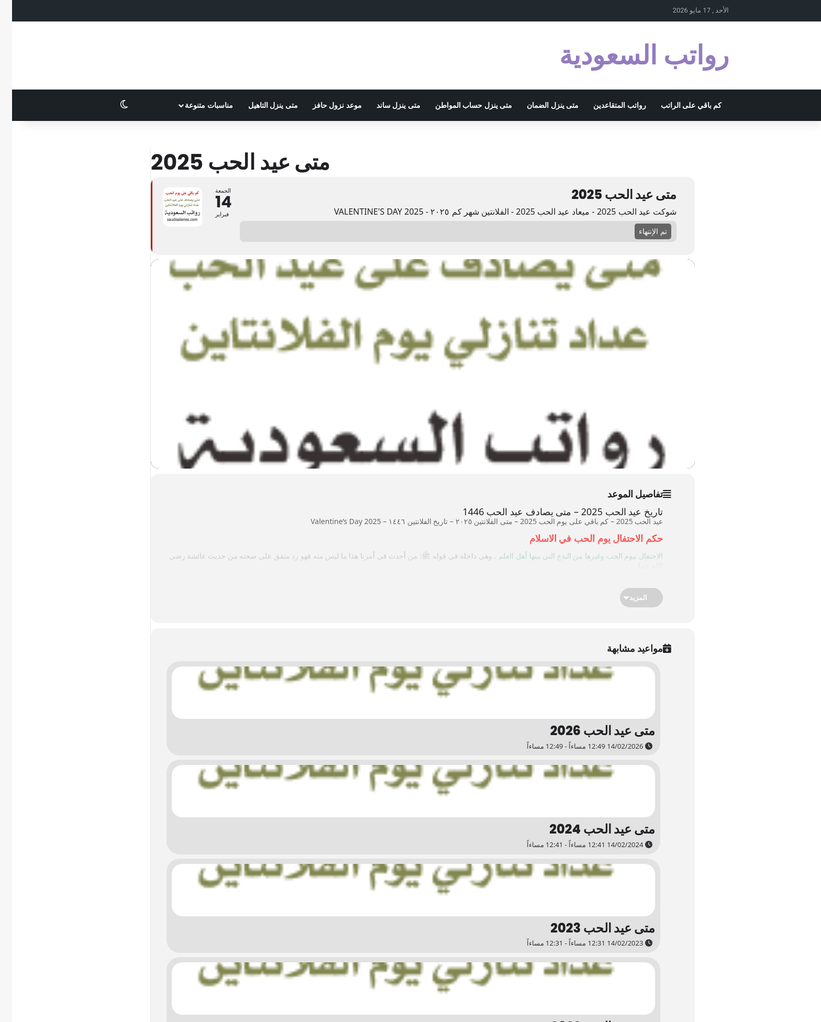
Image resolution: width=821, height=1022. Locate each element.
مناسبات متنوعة (196, 105)
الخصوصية (702, 1003)
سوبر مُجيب (506, 1003)
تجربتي (452, 1003)
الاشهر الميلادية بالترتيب (648, 1003)
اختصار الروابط (415, 1003)
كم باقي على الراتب (679, 105)
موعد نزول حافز (325, 105)
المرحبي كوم (546, 1003)
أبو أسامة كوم (589, 1003)
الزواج (475, 1003)
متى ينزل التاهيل (261, 105)
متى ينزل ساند (386, 105)
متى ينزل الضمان (541, 105)
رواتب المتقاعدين (607, 105)
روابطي (378, 1003)
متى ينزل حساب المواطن (461, 105)
